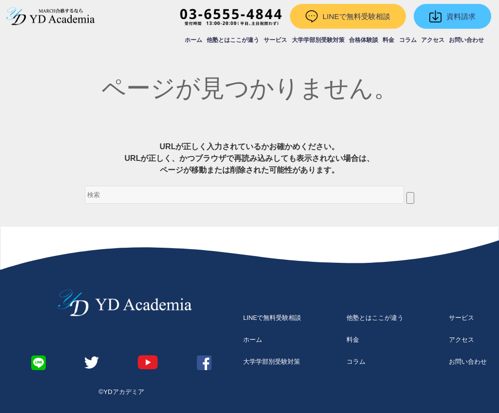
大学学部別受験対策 (318, 40)
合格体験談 (363, 40)
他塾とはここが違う (233, 40)
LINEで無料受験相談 (272, 317)
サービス (275, 40)
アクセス (432, 40)
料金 (388, 40)
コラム (408, 40)
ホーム (193, 40)
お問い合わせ (466, 40)
